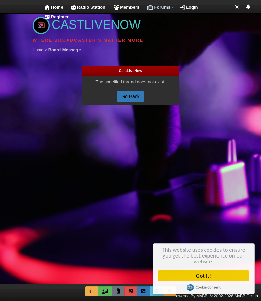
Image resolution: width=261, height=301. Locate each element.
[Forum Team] (105, 291)
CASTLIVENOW (87, 25)
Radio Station (88, 7)
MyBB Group (246, 296)
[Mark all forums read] (130, 291)
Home (54, 7)
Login (189, 7)
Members (127, 7)
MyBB (201, 296)
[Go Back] (91, 291)
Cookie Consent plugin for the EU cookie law (205, 287)
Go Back (130, 96)
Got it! (204, 275)
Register (57, 16)
